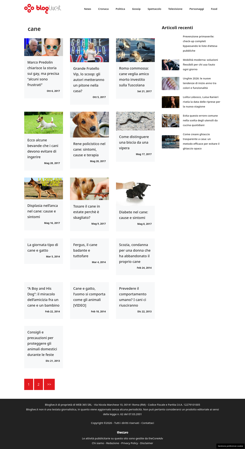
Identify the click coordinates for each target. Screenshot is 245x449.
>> (49, 384)
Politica (120, 9)
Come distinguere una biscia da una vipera (134, 142)
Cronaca (103, 9)
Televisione (175, 9)
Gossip (136, 9)
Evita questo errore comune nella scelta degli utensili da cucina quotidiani (200, 120)
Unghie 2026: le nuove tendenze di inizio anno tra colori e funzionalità (199, 83)
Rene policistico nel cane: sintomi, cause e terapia (89, 149)
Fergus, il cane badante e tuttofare (85, 250)
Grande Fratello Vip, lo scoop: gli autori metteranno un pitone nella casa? (88, 79)
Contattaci (147, 423)
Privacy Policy (129, 443)
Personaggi (196, 9)
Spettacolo (154, 9)
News (87, 9)
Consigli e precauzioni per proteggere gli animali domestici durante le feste (42, 343)
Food (214, 9)
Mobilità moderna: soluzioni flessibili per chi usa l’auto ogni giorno (200, 64)
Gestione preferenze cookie (230, 446)
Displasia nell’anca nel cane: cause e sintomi (42, 211)
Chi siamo (98, 443)
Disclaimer (146, 443)
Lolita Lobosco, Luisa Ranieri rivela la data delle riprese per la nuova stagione (201, 101)
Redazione (112, 443)
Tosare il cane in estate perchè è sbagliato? (86, 212)
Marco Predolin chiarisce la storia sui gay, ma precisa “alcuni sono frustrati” (43, 73)
